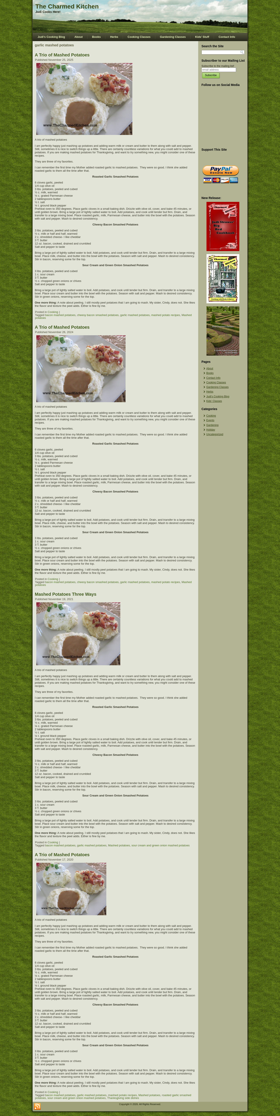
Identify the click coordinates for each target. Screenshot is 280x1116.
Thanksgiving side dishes (123, 1098)
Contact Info (227, 36)
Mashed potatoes (119, 845)
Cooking (53, 312)
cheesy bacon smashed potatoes (98, 315)
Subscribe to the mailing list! (217, 66)
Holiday (210, 429)
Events (210, 420)
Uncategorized (214, 434)
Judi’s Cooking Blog (51, 36)
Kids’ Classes (214, 401)
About (78, 36)
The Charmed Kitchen (67, 6)
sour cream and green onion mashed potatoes (160, 845)
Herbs (114, 36)
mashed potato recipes (165, 315)
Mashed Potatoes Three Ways (65, 594)
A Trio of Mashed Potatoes (62, 54)
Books (96, 36)
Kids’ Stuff (202, 36)
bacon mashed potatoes (60, 315)
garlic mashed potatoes (135, 315)
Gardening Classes (173, 36)
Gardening (212, 425)
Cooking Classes (139, 36)
